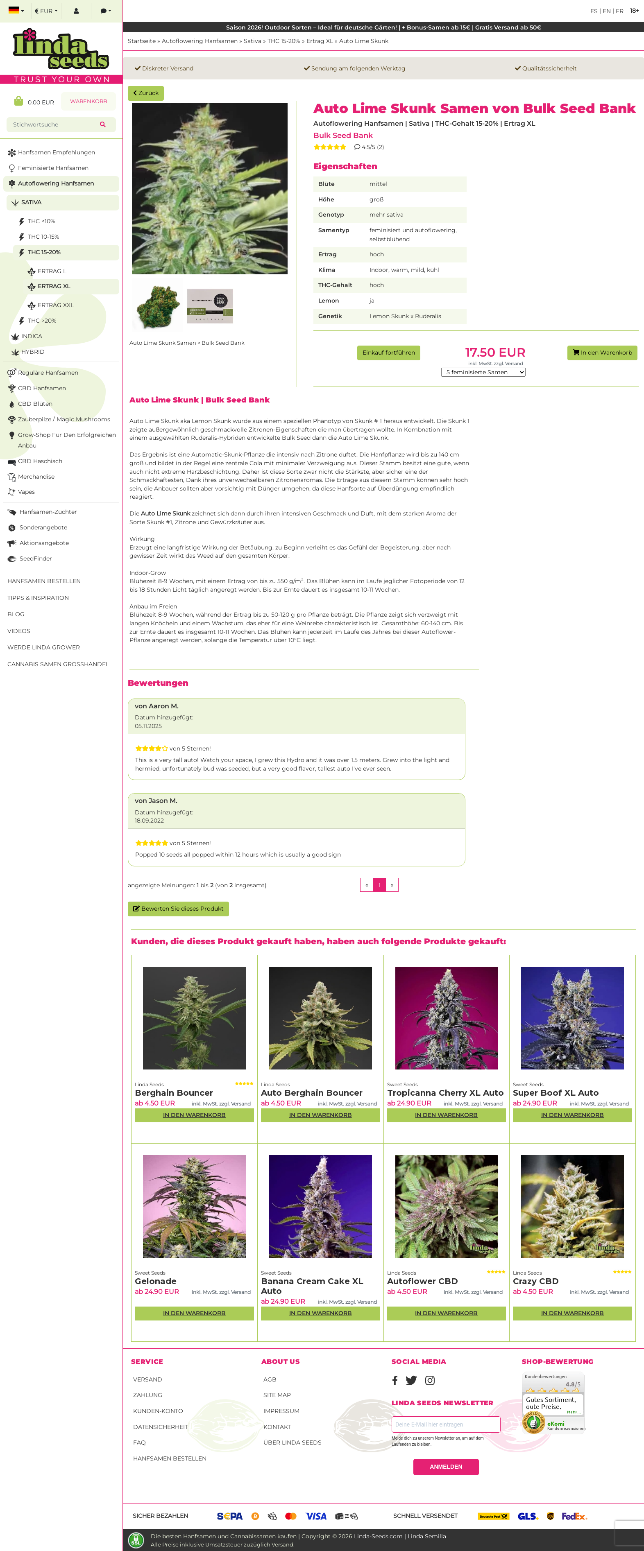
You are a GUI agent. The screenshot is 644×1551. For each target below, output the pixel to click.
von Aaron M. (157, 706)
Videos (18, 631)
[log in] (76, 11)
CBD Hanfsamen (36, 388)
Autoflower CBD (422, 1281)
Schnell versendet (425, 1515)
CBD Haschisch (34, 461)
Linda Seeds (149, 1084)
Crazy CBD (536, 1281)
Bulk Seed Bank (343, 135)
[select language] (16, 11)
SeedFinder (29, 559)
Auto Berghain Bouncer (312, 1093)
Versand (147, 1379)
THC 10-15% (37, 237)
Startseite (142, 41)
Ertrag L (45, 271)
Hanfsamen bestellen (169, 1458)
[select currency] (46, 11)
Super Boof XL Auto (556, 1093)
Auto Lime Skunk (363, 41)
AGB (270, 1379)
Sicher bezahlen (160, 1515)
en (606, 11)
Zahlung (147, 1395)
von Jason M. (156, 801)
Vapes (20, 492)
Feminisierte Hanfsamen (47, 168)
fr (619, 11)
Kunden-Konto (158, 1411)
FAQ (139, 1442)
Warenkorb (88, 101)
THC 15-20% (284, 41)
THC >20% (36, 321)
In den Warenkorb (602, 352)
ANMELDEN (446, 1466)
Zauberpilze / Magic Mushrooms (58, 419)
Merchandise (30, 477)
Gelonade (156, 1281)
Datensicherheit (160, 1427)
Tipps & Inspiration (38, 597)
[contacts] (106, 11)
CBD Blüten (29, 404)
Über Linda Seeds (292, 1442)
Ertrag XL (319, 41)
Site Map (277, 1395)
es (594, 11)
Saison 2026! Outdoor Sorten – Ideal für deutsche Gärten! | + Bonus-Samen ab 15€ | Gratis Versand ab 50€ (383, 27)
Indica (25, 336)
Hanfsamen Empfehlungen (50, 152)
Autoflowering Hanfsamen (200, 41)
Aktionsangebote (37, 543)
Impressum (281, 1411)
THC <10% (35, 221)
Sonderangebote (36, 528)
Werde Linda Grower (43, 647)
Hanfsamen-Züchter (41, 512)
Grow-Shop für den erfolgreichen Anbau (61, 439)
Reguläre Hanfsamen (42, 373)
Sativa (252, 41)
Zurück (146, 93)
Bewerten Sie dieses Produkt (178, 908)
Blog (16, 614)
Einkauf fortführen (389, 352)
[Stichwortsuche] (55, 124)
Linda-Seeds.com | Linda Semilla (400, 1536)
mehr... (574, 1412)
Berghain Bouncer (174, 1093)
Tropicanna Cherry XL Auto (445, 1093)
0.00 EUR (34, 101)
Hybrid (27, 352)
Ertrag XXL (49, 305)
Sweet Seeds (402, 1084)
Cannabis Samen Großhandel (58, 664)
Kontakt (277, 1427)
